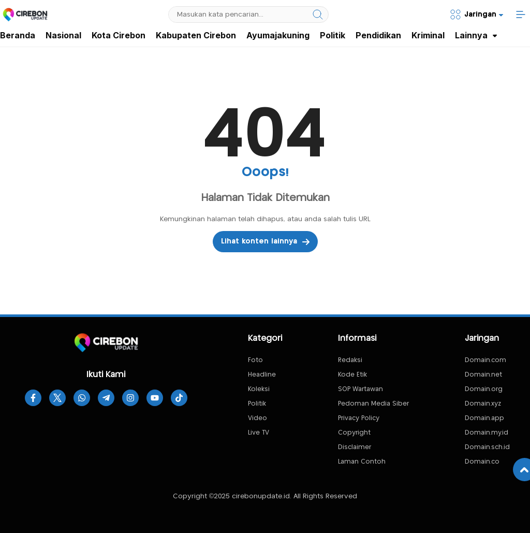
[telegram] (106, 398)
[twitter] (57, 398)
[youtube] (154, 398)
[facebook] (33, 398)
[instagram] (130, 398)
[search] (317, 14)
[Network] (476, 14)
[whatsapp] (81, 398)
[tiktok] (179, 398)
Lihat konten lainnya (265, 242)
